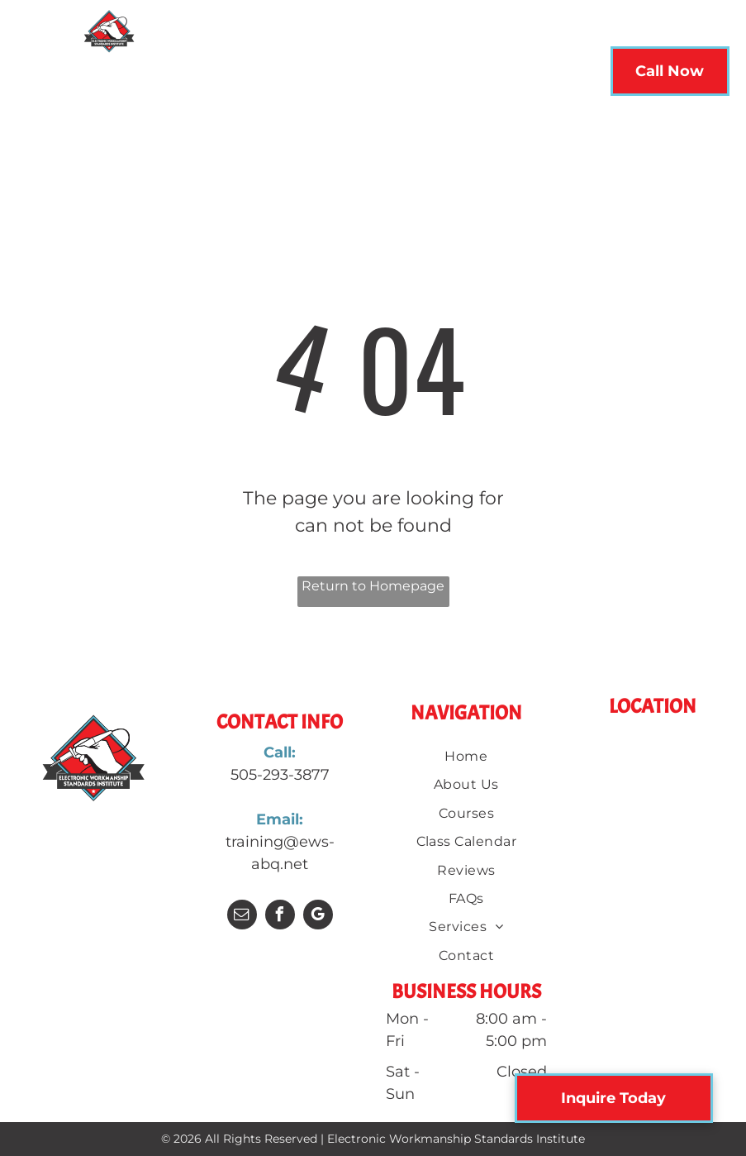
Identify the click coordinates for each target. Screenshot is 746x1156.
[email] (242, 917)
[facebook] (280, 917)
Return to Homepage (373, 586)
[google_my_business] (318, 917)
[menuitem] (183, 76)
